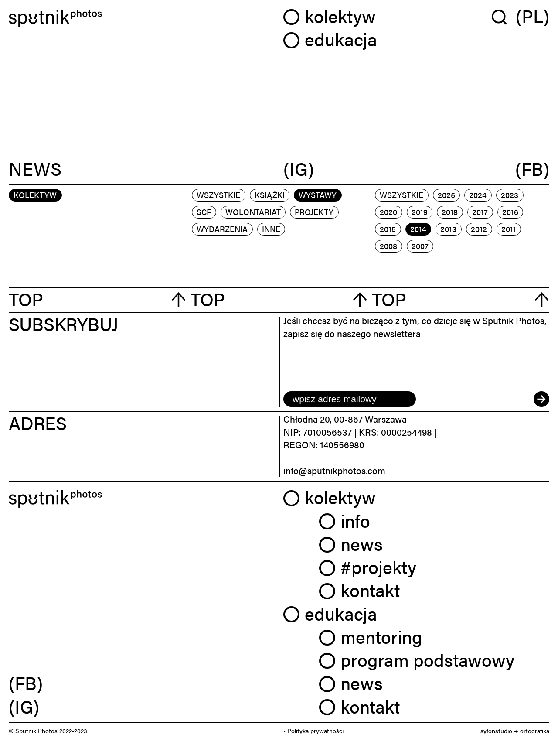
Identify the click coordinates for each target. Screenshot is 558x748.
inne (271, 228)
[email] (349, 399)
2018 (450, 211)
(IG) (298, 169)
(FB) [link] (26, 682)
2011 (508, 228)
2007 (420, 245)
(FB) (532, 169)
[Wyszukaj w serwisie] (504, 16)
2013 (448, 228)
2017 (480, 211)
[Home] (142, 18)
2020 (388, 211)
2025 (446, 194)
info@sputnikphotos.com (334, 470)
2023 (509, 194)
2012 (479, 228)
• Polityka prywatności (313, 730)
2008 (388, 245)
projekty (314, 211)
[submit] (541, 399)
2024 (478, 194)
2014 (418, 228)
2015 (388, 228)
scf (204, 211)
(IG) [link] (24, 706)
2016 (510, 211)
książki (270, 194)
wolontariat (253, 211)
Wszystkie (218, 194)
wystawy (318, 194)
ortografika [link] (534, 730)
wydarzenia (222, 228)
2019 (420, 211)
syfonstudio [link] (496, 730)
